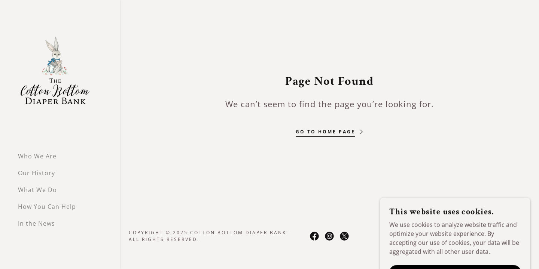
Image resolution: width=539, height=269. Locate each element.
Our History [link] (36, 173)
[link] (55, 72)
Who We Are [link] (37, 156)
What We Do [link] (37, 190)
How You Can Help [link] (47, 206)
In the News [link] (36, 223)
